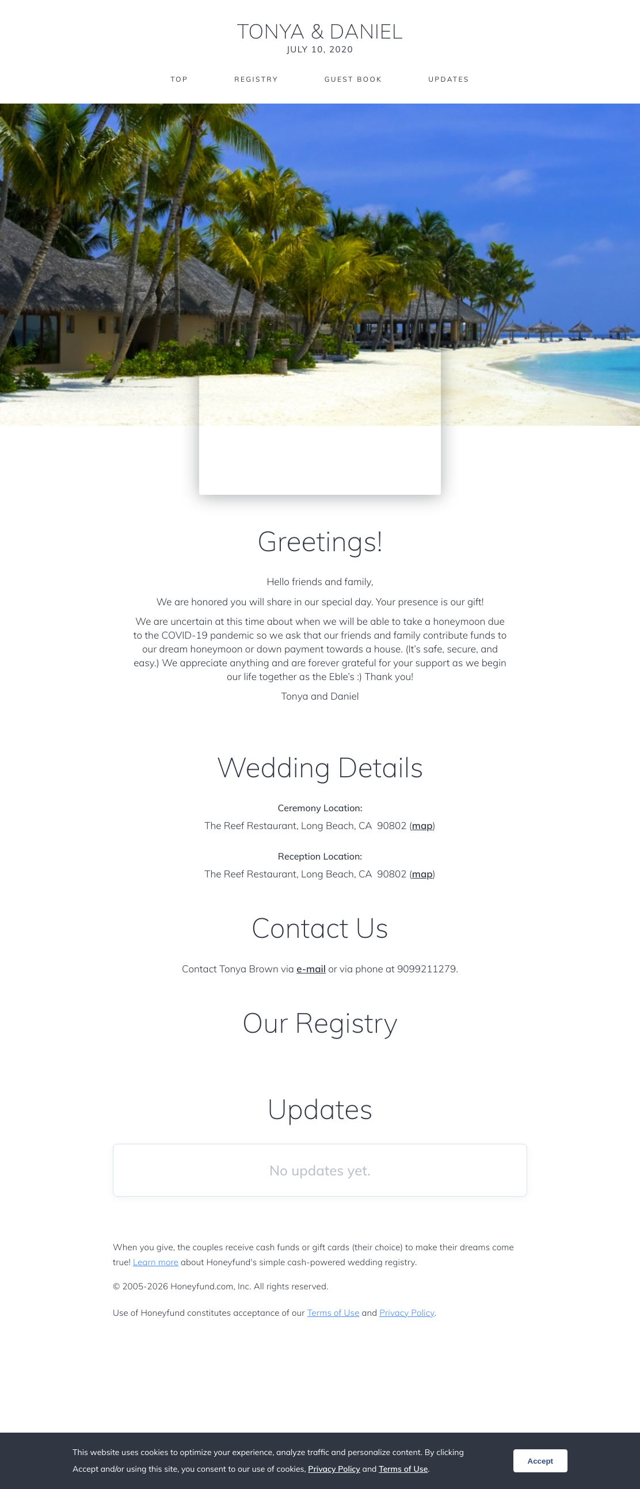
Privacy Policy (406, 1312)
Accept (540, 1461)
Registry (256, 79)
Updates (449, 79)
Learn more (155, 1262)
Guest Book (353, 79)
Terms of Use (333, 1312)
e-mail (311, 969)
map (422, 826)
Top (179, 79)
